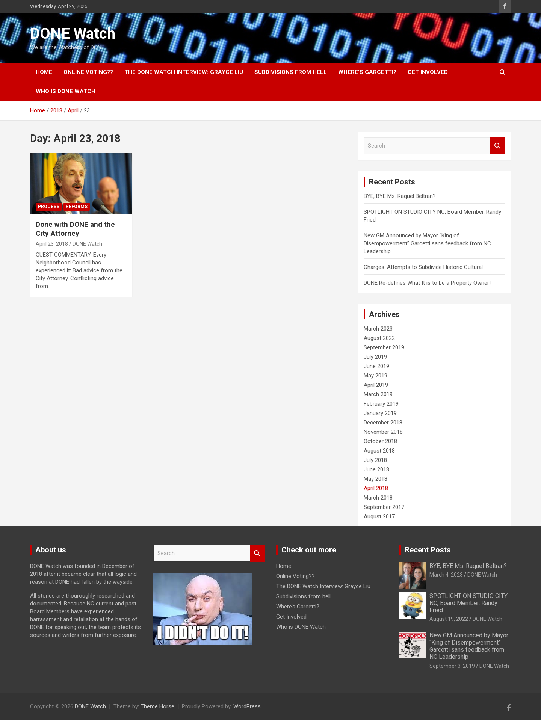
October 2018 (380, 441)
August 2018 (379, 450)
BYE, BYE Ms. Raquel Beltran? (400, 196)
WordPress (247, 706)
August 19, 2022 (448, 619)
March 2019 (378, 394)
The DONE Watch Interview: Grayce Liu (183, 72)
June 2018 (376, 469)
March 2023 (378, 328)
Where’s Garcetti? (367, 72)
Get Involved (428, 72)
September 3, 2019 (452, 666)
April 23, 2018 (52, 244)
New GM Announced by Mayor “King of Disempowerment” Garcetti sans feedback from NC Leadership (427, 243)
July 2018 (375, 460)
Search (497, 145)
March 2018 (378, 497)
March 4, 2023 (446, 575)
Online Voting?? (88, 72)
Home (44, 72)
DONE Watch (72, 33)
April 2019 (376, 385)
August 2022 (379, 338)
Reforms (77, 206)
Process (48, 206)
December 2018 (383, 422)
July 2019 (375, 356)
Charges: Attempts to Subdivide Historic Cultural (423, 267)
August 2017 (379, 516)
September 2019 (384, 347)
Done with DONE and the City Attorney (75, 229)
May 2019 (375, 375)
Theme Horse (157, 706)
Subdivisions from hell (290, 72)
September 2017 (384, 507)
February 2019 (381, 403)
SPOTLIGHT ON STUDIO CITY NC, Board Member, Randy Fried (468, 603)
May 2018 (375, 478)
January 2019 (380, 413)
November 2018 (383, 432)
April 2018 (376, 488)
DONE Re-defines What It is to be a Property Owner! (427, 282)
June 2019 (376, 366)
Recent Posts (428, 549)
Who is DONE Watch (65, 91)
